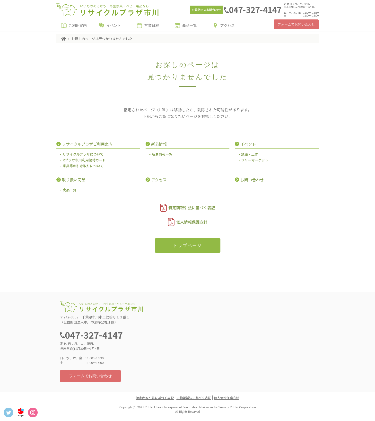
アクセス (227, 25)
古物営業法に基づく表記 (193, 397)
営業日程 (151, 25)
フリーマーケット (254, 160)
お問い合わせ (252, 180)
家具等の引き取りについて (83, 165)
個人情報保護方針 (191, 222)
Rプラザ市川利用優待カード (84, 160)
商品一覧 (189, 25)
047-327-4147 (255, 9)
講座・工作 (249, 154)
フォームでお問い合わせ (296, 24)
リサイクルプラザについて (83, 154)
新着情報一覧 (162, 154)
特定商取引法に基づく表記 (191, 207)
